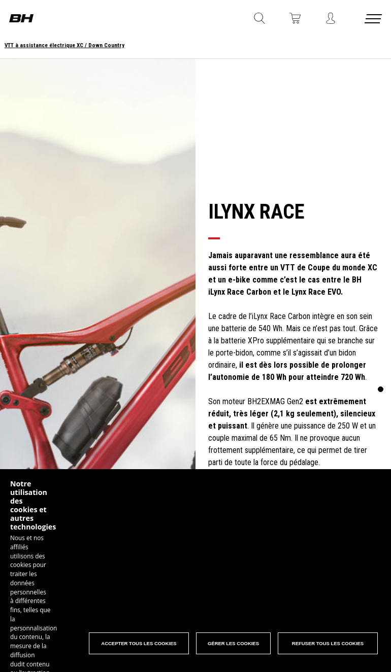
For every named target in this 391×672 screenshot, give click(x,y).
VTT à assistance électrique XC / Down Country (64, 45)
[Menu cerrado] (374, 20)
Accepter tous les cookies (138, 645)
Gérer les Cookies (233, 645)
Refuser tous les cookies (327, 645)
